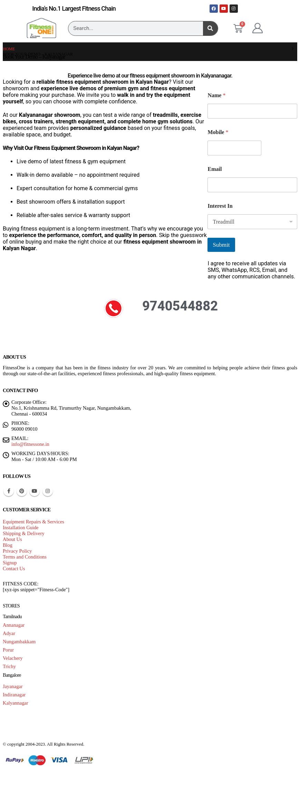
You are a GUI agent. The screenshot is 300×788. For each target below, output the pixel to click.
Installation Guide (21, 527)
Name (216, 95)
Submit (221, 245)
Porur (8, 650)
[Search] (210, 28)
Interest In (219, 206)
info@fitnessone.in (30, 444)
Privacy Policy (17, 551)
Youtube (34, 491)
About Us (12, 539)
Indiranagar (14, 694)
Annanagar (14, 625)
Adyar (9, 633)
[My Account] (257, 28)
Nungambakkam (19, 641)
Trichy (9, 666)
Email (214, 169)
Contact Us (14, 568)
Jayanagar (13, 686)
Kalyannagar (15, 703)
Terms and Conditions (25, 557)
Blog (7, 545)
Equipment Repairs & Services (33, 521)
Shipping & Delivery (24, 533)
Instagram (47, 491)
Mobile (217, 132)
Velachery (13, 658)
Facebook (8, 491)
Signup (10, 562)
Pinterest (22, 491)
